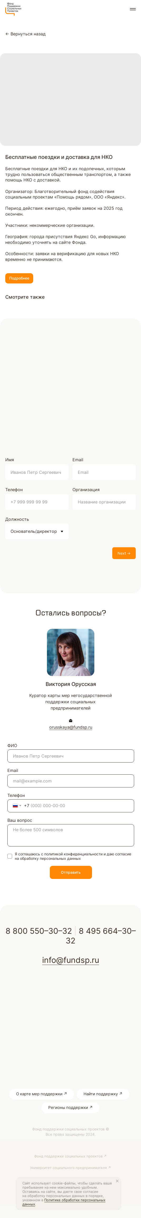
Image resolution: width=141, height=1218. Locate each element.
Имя (9, 459)
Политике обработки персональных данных (63, 1202)
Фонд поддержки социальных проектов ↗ (70, 1156)
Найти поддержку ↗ (103, 1093)
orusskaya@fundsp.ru (70, 727)
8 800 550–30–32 (39, 931)
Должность (17, 519)
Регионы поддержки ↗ (70, 1107)
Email (77, 459)
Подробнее (19, 278)
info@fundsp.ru (70, 960)
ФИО (12, 745)
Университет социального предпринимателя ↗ (70, 1168)
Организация (86, 489)
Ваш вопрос (19, 820)
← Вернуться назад (25, 33)
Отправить (71, 872)
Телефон (14, 489)
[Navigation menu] (133, 9)
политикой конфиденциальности (73, 854)
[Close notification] (117, 1181)
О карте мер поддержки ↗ (41, 1093)
